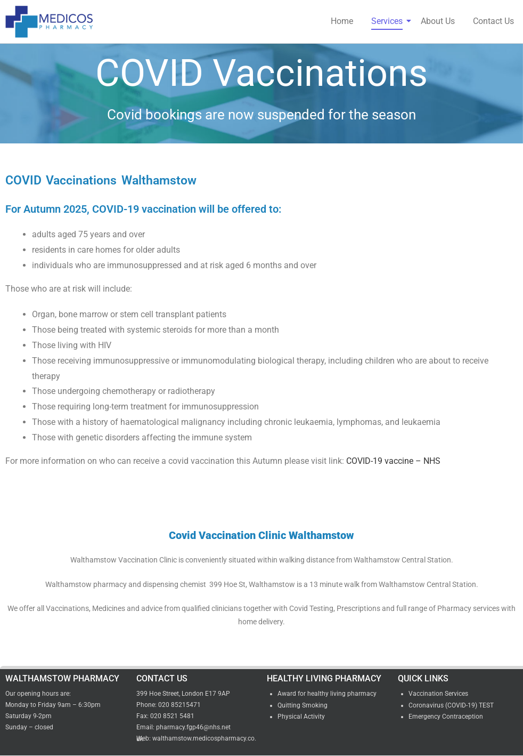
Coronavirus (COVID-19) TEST (451, 705)
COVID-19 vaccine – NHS (393, 461)
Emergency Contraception (445, 716)
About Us (438, 21)
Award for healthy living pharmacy (327, 693)
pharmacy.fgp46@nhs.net (193, 727)
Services (388, 21)
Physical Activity (301, 716)
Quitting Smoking (302, 705)
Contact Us (493, 21)
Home (342, 21)
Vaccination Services (438, 693)
